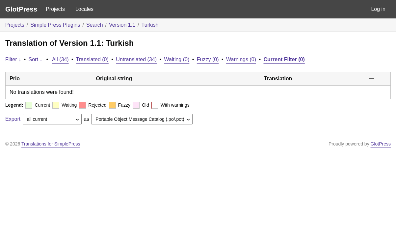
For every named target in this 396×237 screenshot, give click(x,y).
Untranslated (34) (136, 59)
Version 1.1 (122, 25)
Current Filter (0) (283, 59)
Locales (84, 9)
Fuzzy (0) (208, 59)
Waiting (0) (177, 59)
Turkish (150, 25)
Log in (378, 9)
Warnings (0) (241, 59)
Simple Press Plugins (55, 25)
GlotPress (21, 9)
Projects (55, 9)
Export (12, 119)
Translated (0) (92, 59)
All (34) (60, 59)
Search (94, 25)
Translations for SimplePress (50, 143)
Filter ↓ (13, 59)
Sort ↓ (35, 59)
